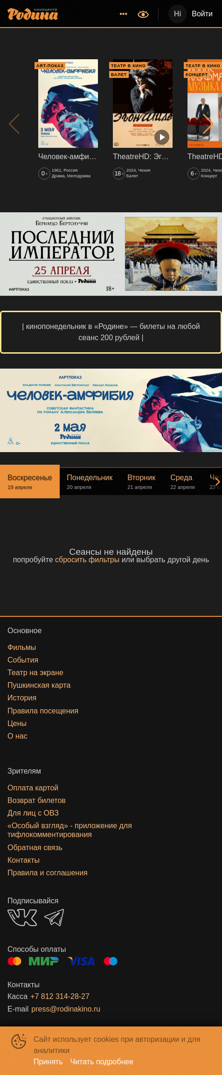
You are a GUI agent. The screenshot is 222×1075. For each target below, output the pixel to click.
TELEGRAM (54, 917)
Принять (48, 1062)
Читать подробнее (102, 1062)
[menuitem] (123, 14)
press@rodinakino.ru (65, 1009)
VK (22, 917)
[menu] (98, 14)
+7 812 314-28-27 (60, 996)
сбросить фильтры (87, 560)
